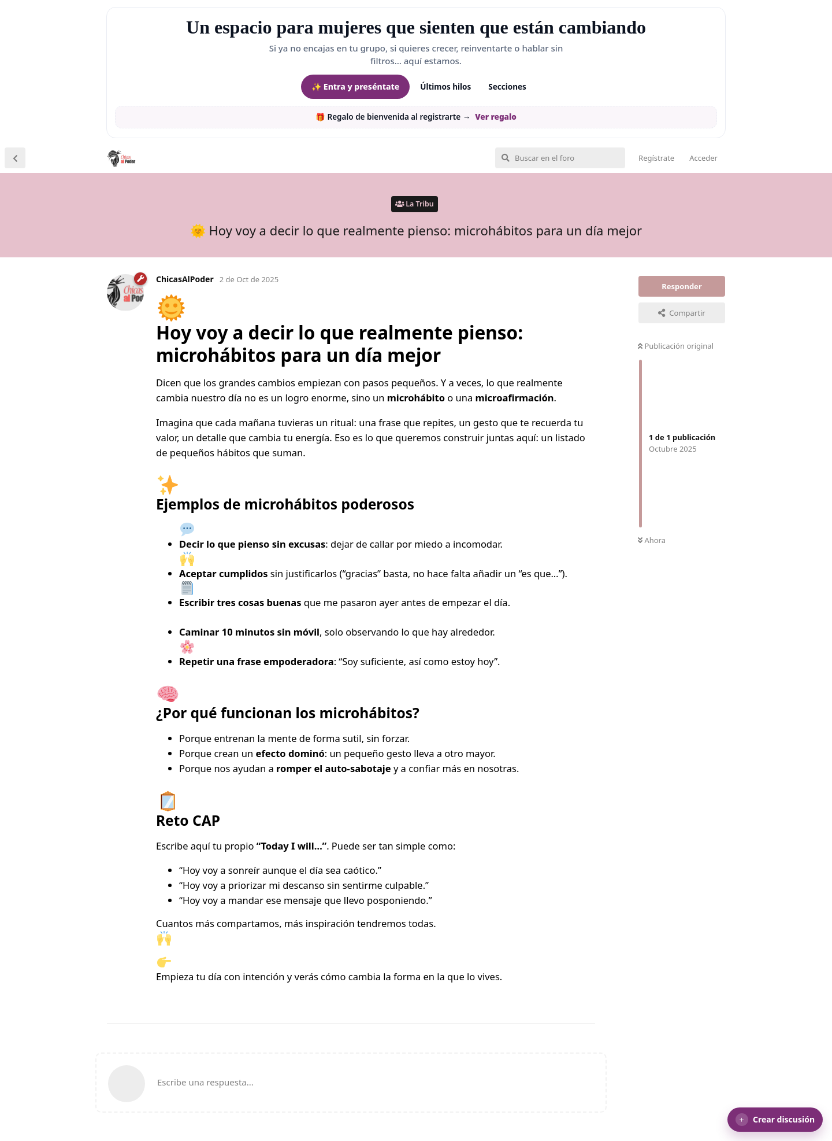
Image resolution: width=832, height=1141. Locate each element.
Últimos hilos (445, 87)
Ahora (652, 540)
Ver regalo (496, 117)
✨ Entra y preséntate (355, 86)
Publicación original (676, 346)
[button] (775, 1119)
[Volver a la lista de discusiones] (15, 157)
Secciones (507, 87)
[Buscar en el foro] (560, 157)
